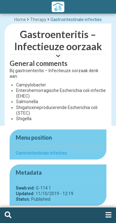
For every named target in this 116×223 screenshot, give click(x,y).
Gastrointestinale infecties (76, 19)
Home (20, 19)
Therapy (38, 19)
